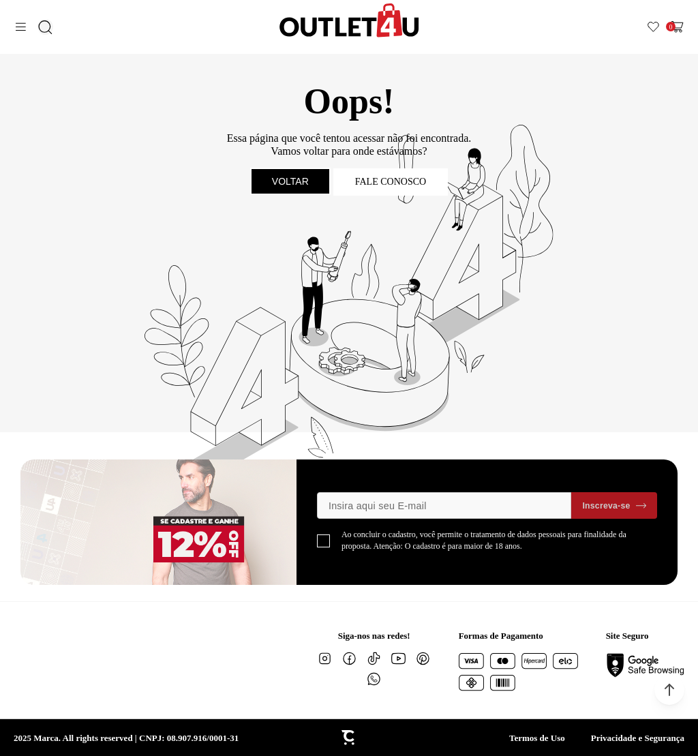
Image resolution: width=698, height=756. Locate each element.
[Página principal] (349, 20)
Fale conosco (390, 182)
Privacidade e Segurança (637, 738)
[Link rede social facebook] (350, 658)
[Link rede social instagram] (325, 658)
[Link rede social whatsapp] (374, 679)
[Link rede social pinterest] (423, 658)
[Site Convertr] (349, 737)
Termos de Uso (537, 738)
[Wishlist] (653, 27)
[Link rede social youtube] (399, 658)
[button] (669, 690)
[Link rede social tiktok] (374, 658)
